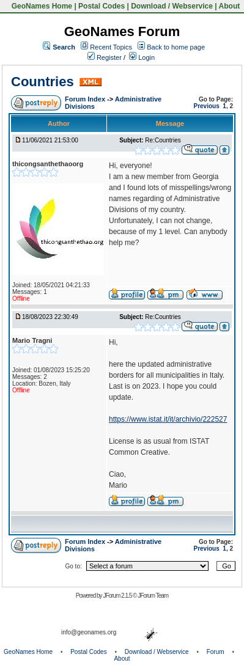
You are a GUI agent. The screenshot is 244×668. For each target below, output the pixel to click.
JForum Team (153, 595)
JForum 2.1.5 (118, 595)
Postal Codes (101, 6)
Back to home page (176, 47)
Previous (207, 106)
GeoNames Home (40, 6)
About (229, 6)
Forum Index (86, 99)
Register (104, 57)
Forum (215, 651)
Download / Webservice (172, 6)
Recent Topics (111, 47)
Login (142, 57)
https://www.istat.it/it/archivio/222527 (168, 419)
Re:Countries (162, 140)
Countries (42, 81)
